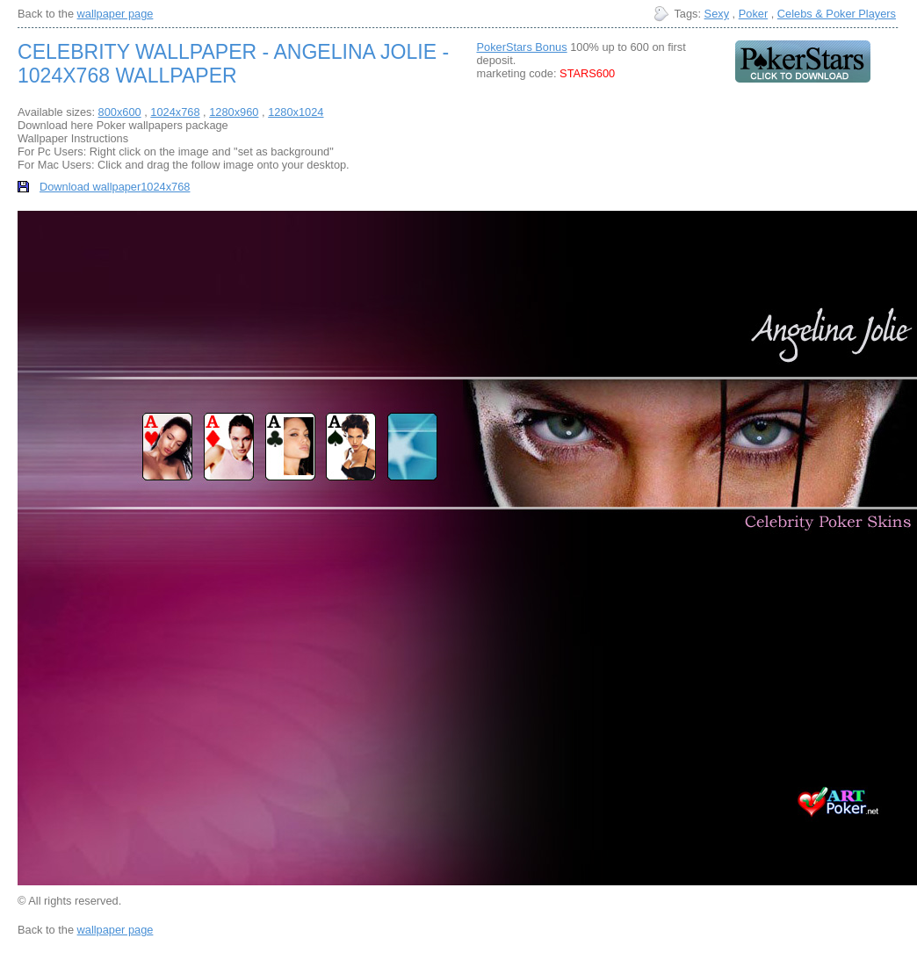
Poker (753, 13)
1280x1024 (295, 112)
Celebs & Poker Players (836, 13)
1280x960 (233, 112)
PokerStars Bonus (521, 47)
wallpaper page (115, 13)
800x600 (119, 112)
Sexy (716, 13)
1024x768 (174, 112)
